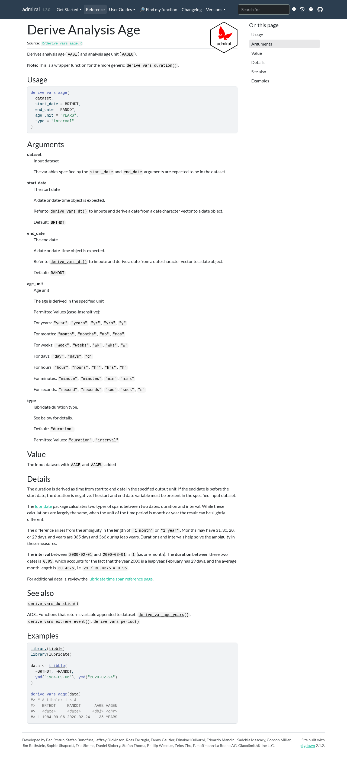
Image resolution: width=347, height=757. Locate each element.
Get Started (67, 9)
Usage (257, 34)
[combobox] (264, 9)
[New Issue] (311, 9)
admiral (31, 9)
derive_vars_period (114, 622)
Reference (95, 9)
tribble (57, 666)
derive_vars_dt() (68, 211)
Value (256, 53)
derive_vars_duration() (152, 65)
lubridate (43, 506)
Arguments (261, 43)
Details (258, 62)
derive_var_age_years (161, 615)
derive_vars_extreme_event (56, 622)
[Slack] (294, 9)
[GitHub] (320, 9)
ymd (38, 677)
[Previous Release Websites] (302, 9)
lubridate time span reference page (120, 578)
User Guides (120, 9)
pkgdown (307, 745)
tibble (56, 649)
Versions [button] (214, 9)
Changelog (192, 9)
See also (258, 71)
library (39, 649)
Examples (260, 80)
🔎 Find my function (158, 9)
